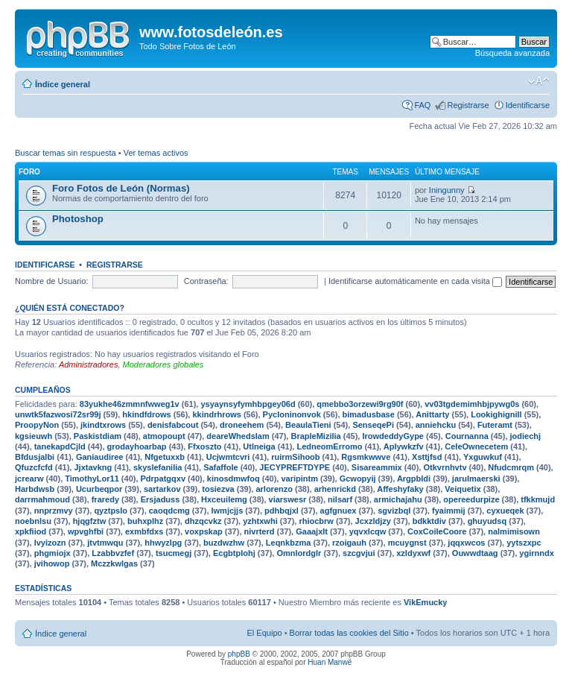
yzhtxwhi (260, 521)
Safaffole (220, 467)
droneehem (242, 424)
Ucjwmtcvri (228, 456)
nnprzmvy (53, 510)
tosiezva (218, 488)
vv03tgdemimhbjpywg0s (472, 403)
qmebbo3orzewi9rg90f (360, 403)
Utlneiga (259, 446)
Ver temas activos (156, 152)
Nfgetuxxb (164, 456)
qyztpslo (110, 510)
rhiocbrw (316, 521)
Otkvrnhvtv (444, 467)
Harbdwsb (34, 488)
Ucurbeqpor (99, 488)
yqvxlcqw (368, 531)
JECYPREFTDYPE (294, 467)
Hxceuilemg (224, 499)
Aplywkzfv (404, 446)
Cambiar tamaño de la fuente (539, 81)
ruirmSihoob (295, 456)
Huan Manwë (330, 662)
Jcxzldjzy (373, 521)
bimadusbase (369, 414)
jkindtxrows (103, 424)
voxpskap (204, 531)
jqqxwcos (466, 542)
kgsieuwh (33, 436)
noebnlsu (33, 521)
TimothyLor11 (92, 478)
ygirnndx (536, 553)
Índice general (62, 84)
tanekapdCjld (60, 446)
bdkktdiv (429, 521)
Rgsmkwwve (365, 456)
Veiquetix (462, 488)
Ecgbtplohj (234, 553)
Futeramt (494, 424)
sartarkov (162, 488)
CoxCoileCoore (436, 531)
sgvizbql (394, 510)
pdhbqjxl (281, 510)
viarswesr (288, 499)
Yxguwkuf (482, 456)
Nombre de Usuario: (51, 281)
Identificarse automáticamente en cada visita (415, 281)
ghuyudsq (487, 521)
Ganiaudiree (100, 456)
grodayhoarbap (137, 446)
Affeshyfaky (400, 488)
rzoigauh (349, 542)
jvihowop (52, 563)
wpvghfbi (86, 531)
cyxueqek (505, 510)
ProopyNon (37, 424)
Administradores (88, 364)
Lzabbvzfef (113, 553)
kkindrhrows (216, 414)
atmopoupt (164, 436)
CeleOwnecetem (476, 446)
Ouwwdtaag (475, 553)
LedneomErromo (329, 446)
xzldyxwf (413, 553)
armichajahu (398, 499)
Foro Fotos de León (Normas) (121, 188)
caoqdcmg (169, 510)
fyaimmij (448, 510)
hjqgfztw (90, 521)
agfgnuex (338, 510)
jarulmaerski (476, 478)
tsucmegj (173, 553)
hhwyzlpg (163, 542)
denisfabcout (172, 424)
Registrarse (468, 105)
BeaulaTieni (308, 424)
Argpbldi (413, 478)
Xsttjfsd (427, 456)
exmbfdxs (144, 531)
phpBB (239, 654)
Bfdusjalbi (34, 456)
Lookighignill (496, 414)
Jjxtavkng (93, 467)
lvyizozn (50, 542)
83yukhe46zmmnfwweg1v (129, 403)
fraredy (105, 499)
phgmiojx (52, 553)
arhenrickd (335, 488)
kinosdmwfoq (233, 478)
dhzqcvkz (203, 521)
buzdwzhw (223, 542)
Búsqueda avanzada (512, 52)
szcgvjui (359, 553)
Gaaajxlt (312, 531)
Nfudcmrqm (511, 467)
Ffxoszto (204, 446)
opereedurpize (471, 499)
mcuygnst (407, 542)
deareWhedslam (237, 436)
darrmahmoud (42, 499)
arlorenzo (274, 488)
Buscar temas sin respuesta (65, 152)
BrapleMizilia (315, 436)
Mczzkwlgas (114, 563)
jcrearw (29, 478)
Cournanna (467, 436)
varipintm (299, 478)
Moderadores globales (163, 364)
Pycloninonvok (292, 414)
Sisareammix (377, 467)
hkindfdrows (146, 414)
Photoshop (78, 218)
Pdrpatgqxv (163, 478)
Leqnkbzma (288, 542)
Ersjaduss (160, 499)
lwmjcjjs (228, 510)
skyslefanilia (157, 467)
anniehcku (436, 424)
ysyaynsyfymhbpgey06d (247, 403)
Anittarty (432, 414)
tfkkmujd (538, 499)
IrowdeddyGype (393, 436)
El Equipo (264, 632)
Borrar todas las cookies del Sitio (349, 632)
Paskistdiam (97, 436)
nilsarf (340, 499)
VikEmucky (426, 602)
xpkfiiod (30, 531)
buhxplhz (145, 521)
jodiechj (525, 436)
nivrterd (259, 531)
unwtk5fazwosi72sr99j (58, 414)
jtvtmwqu (105, 542)
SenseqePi (373, 424)
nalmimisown (514, 531)
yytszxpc (523, 542)
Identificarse (528, 105)
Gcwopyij (358, 478)
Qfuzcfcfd (34, 467)
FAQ (422, 105)
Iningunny (447, 190)
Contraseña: (206, 281)
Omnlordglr (298, 553)
